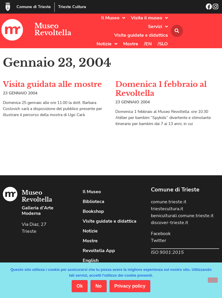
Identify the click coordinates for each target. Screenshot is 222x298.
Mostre (130, 44)
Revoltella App (99, 250)
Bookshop (93, 211)
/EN (148, 44)
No (98, 286)
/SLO (163, 44)
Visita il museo (149, 18)
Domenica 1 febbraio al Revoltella (161, 89)
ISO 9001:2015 (167, 252)
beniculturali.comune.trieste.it (182, 216)
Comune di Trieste (33, 7)
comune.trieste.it (168, 202)
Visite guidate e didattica (141, 35)
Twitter (158, 240)
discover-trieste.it (169, 222)
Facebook (161, 233)
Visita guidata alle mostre (52, 84)
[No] (213, 280)
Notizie (107, 44)
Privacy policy (130, 286)
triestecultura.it (167, 209)
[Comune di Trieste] (7, 6)
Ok (80, 286)
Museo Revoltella (52, 29)
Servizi (158, 26)
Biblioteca (93, 201)
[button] (177, 31)
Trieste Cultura (72, 7)
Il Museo (113, 18)
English (91, 260)
